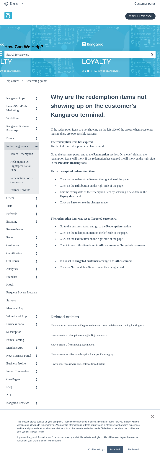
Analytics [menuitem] (12, 268)
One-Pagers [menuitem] (13, 379)
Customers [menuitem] (12, 245)
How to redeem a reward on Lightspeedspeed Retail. (78, 364)
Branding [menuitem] (11, 221)
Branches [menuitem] (11, 276)
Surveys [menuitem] (11, 300)
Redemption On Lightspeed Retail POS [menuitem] (20, 166)
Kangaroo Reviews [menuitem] (17, 402)
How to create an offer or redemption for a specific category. (82, 354)
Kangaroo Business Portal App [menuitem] (17, 128)
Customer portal (145, 3)
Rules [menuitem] (9, 237)
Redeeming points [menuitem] (17, 146)
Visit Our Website (140, 16)
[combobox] (76, 54)
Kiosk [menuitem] (9, 284)
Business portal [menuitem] (15, 324)
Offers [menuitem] (10, 198)
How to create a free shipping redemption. (72, 344)
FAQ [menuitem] (9, 387)
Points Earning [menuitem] (15, 339)
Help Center (11, 80)
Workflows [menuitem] (12, 118)
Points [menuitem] (10, 138)
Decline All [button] (133, 449)
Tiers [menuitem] (9, 205)
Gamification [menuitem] (14, 253)
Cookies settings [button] (96, 449)
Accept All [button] (115, 449)
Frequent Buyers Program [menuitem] (21, 292)
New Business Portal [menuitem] (18, 355)
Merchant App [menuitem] (14, 308)
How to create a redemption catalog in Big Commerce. (79, 335)
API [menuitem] (8, 395)
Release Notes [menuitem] (14, 229)
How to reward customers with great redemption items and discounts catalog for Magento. (98, 325)
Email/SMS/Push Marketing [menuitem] (16, 108)
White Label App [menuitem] (16, 316)
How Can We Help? (23, 46)
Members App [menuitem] (14, 347)
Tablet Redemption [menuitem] (21, 153)
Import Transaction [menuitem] (17, 371)
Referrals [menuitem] (11, 213)
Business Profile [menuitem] (16, 363)
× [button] (152, 416)
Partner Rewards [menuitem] (20, 190)
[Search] (152, 54)
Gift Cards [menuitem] (12, 261)
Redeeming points (36, 80)
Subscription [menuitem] (13, 331)
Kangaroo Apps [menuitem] (15, 98)
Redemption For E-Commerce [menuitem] (21, 180)
